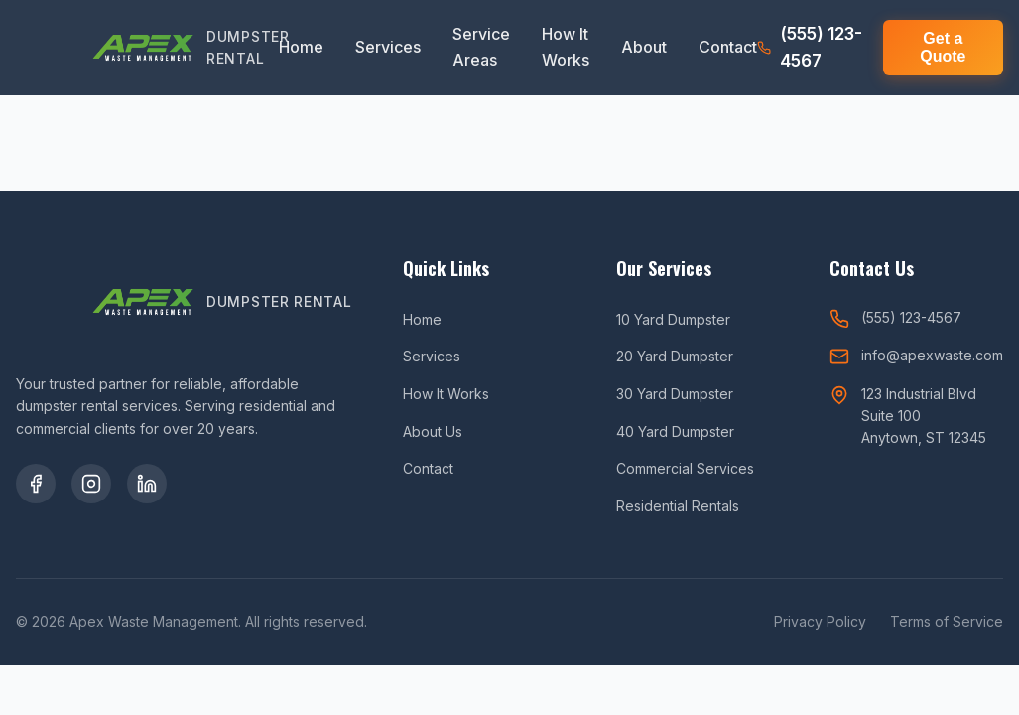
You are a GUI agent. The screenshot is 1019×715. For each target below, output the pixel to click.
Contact (728, 47)
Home (301, 47)
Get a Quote (942, 47)
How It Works (565, 47)
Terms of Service (946, 621)
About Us (432, 431)
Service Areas (481, 47)
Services (388, 47)
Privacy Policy (820, 621)
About (644, 47)
